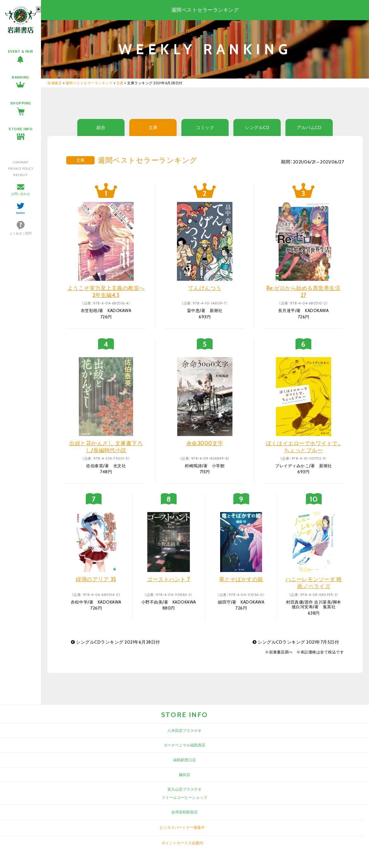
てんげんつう (204, 288)
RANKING (20, 77)
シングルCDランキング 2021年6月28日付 (115, 642)
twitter (20, 213)
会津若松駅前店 (184, 812)
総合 (101, 127)
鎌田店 (184, 774)
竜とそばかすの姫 (241, 579)
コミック (205, 127)
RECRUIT (20, 175)
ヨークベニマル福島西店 (184, 745)
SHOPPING (20, 103)
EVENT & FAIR (20, 51)
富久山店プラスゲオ (184, 789)
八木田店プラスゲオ (184, 730)
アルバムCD (309, 127)
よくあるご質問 (20, 233)
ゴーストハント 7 (168, 579)
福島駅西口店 (184, 760)
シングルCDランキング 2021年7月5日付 (296, 642)
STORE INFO (20, 129)
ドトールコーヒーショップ (184, 797)
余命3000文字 (204, 443)
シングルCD (257, 127)
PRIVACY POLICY (20, 169)
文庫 (153, 127)
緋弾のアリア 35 (96, 579)
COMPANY (20, 162)
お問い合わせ (20, 194)
